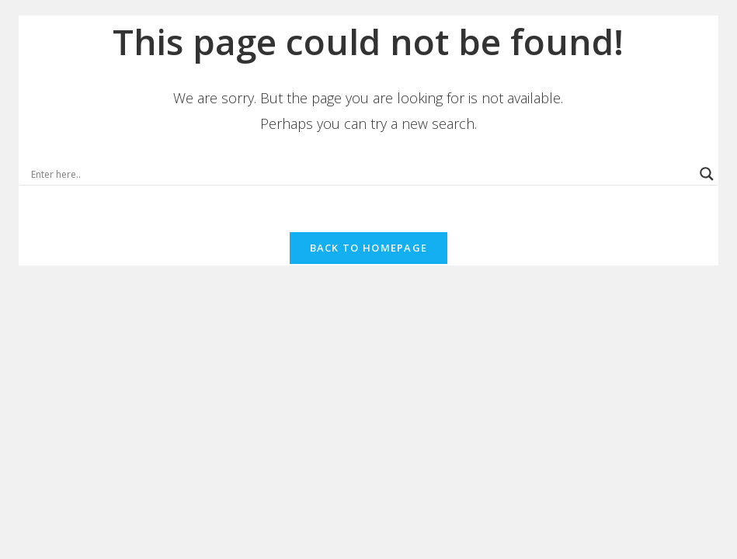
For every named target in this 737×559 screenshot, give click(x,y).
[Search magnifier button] (707, 174)
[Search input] (362, 174)
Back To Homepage (369, 248)
